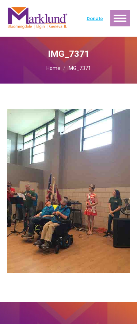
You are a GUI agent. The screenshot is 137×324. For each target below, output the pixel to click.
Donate (95, 18)
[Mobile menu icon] (120, 18)
